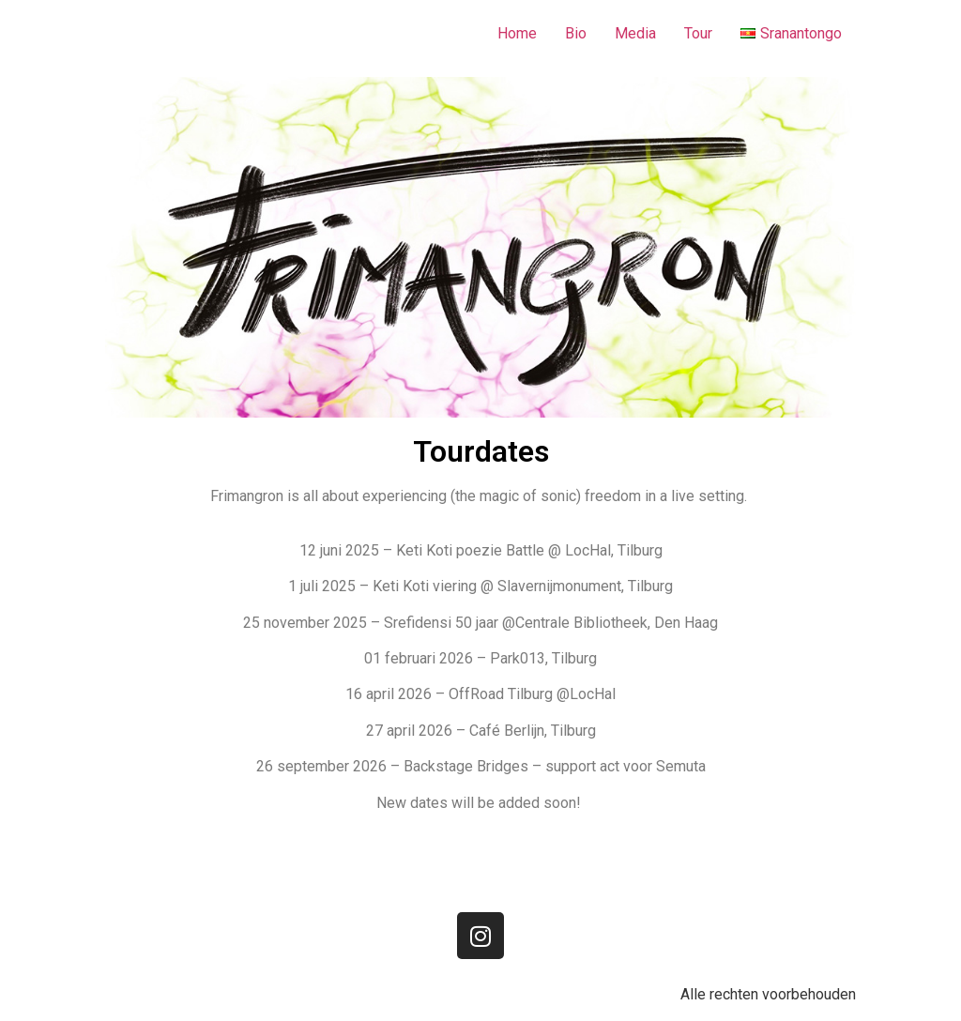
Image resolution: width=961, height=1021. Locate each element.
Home (517, 33)
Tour (698, 33)
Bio (576, 33)
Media (635, 33)
